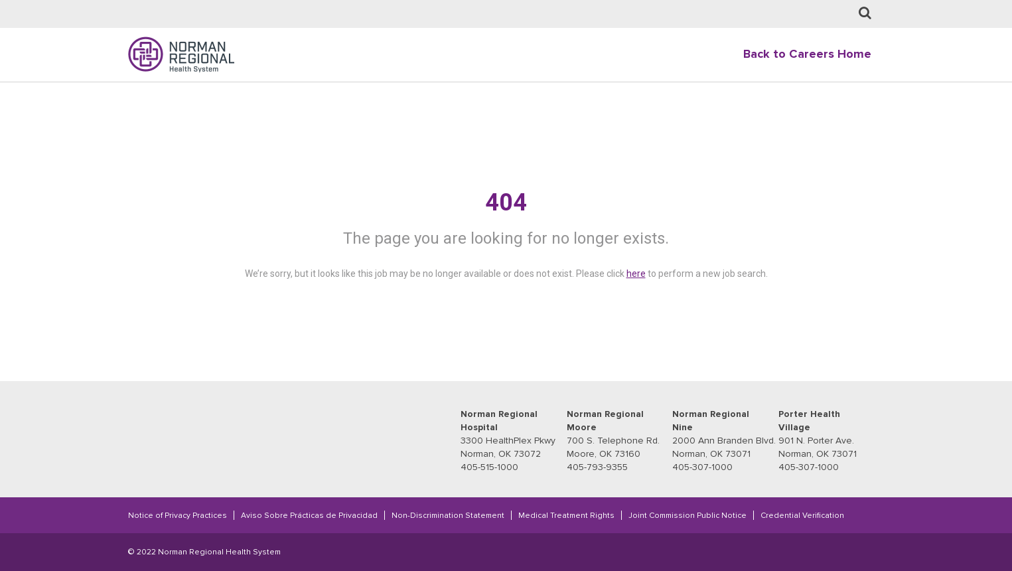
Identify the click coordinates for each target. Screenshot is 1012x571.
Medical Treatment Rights (566, 515)
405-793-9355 (597, 467)
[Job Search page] (865, 13)
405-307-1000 (702, 467)
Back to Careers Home (807, 54)
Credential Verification (802, 515)
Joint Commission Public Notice (687, 515)
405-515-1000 (489, 467)
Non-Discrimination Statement (448, 515)
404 (506, 202)
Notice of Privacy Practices (177, 515)
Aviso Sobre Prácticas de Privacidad (309, 515)
